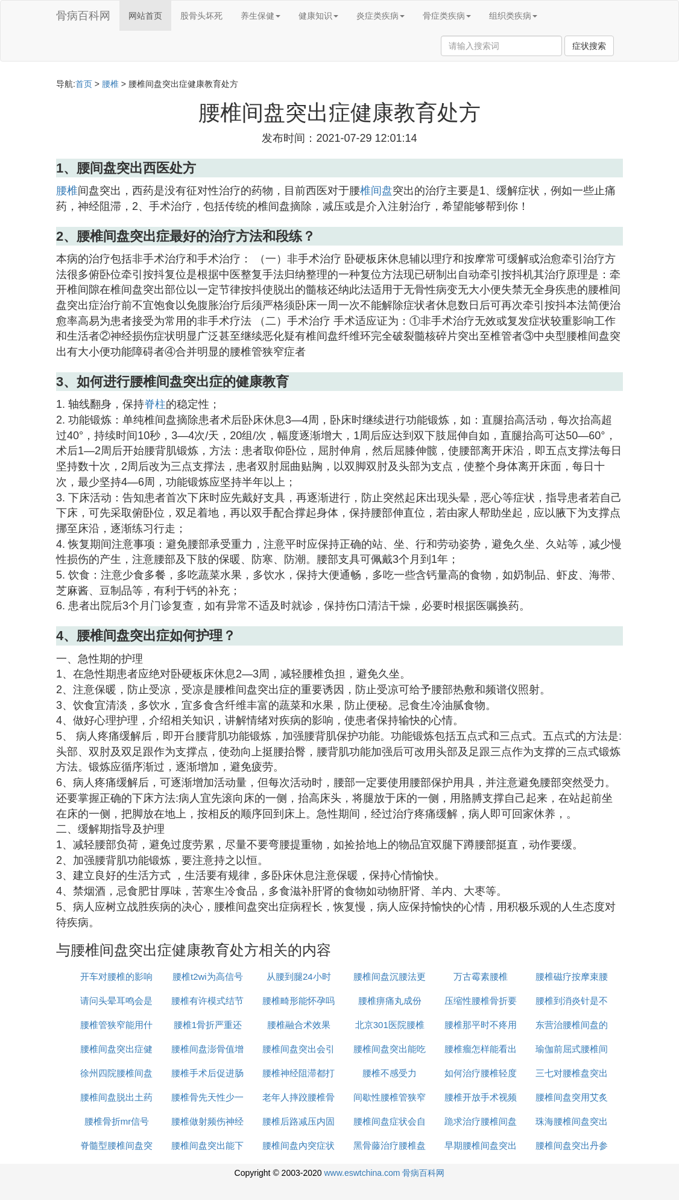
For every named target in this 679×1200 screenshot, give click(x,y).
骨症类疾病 (447, 16)
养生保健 (260, 16)
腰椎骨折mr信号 (117, 1121)
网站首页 (145, 16)
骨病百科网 (83, 16)
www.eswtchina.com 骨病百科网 (384, 1173)
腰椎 (110, 84)
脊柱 (155, 404)
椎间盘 (376, 191)
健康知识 (318, 16)
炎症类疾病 (380, 16)
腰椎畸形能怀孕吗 (298, 1000)
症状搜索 (589, 46)
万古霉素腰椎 (480, 976)
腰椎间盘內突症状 (298, 1145)
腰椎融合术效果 (298, 1025)
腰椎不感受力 (389, 1073)
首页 (83, 84)
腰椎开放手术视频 (480, 1097)
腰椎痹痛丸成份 (390, 1000)
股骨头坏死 (201, 16)
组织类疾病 (513, 16)
